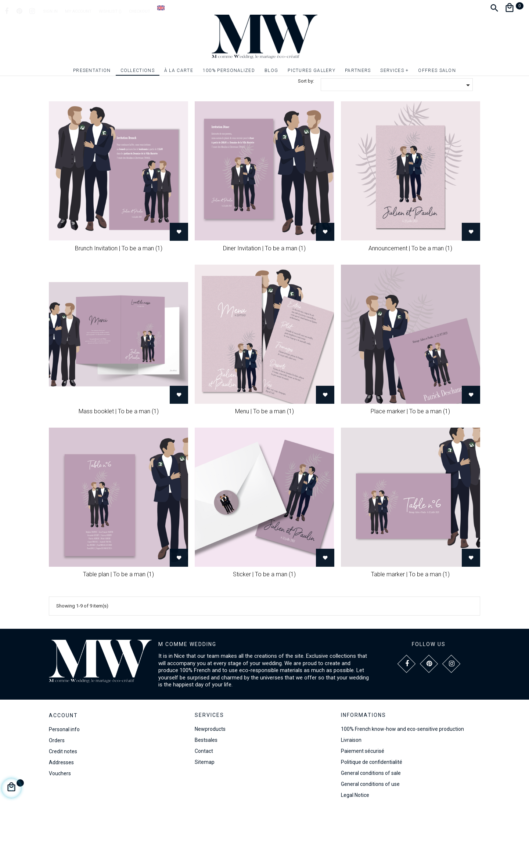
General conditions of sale (371, 827)
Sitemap (205, 816)
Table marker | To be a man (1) (410, 628)
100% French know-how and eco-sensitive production (402, 783)
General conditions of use (370, 838)
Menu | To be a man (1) (264, 465)
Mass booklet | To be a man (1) (119, 465)
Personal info (64, 783)
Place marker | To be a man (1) (410, 465)
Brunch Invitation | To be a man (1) (118, 302)
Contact (204, 805)
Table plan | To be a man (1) (118, 628)
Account (63, 769)
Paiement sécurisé (362, 805)
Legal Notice (355, 849)
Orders (57, 794)
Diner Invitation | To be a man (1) (264, 302)
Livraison (351, 794)
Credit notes (63, 805)
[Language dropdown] (161, 7)
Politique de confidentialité (371, 816)
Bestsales (206, 794)
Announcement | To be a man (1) (410, 302)
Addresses (61, 816)
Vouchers (60, 827)
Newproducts (210, 783)
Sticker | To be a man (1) (264, 628)
